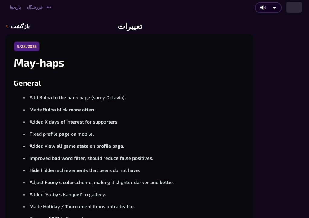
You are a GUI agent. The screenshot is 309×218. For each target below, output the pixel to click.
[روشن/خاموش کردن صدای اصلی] (263, 7)
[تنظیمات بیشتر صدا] (274, 8)
